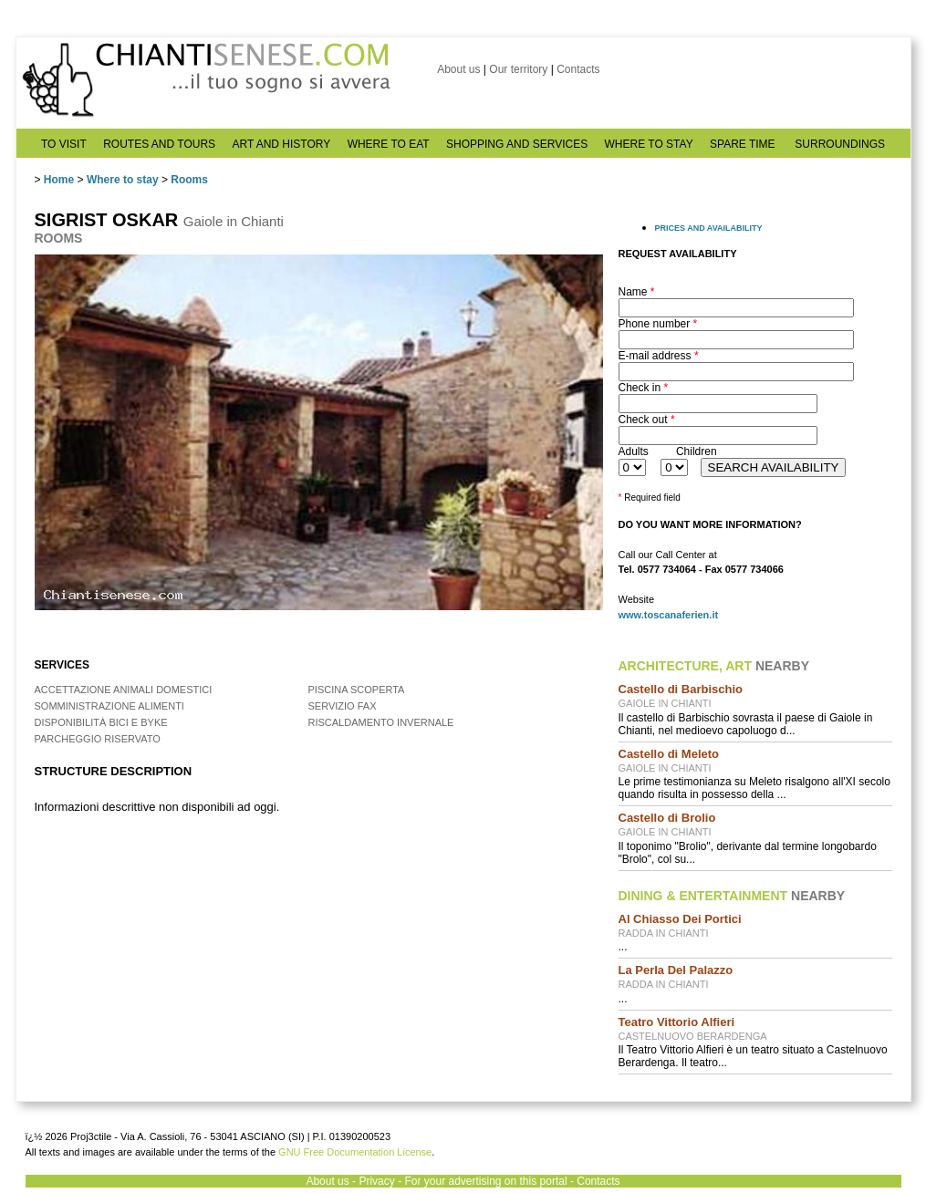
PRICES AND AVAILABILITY (709, 228)
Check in (644, 387)
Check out (647, 419)
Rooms (189, 179)
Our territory (518, 69)
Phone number (658, 323)
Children (696, 451)
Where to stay (123, 179)
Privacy (376, 1181)
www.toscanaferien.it (669, 614)
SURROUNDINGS (840, 144)
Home (59, 179)
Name (637, 291)
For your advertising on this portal (485, 1181)
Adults (634, 451)
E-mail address (659, 355)
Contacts (578, 69)
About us (458, 69)
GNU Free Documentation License (355, 1151)
